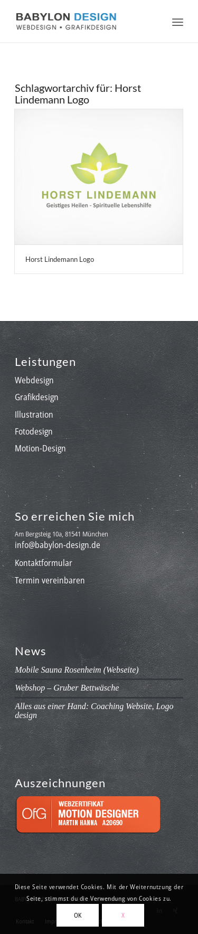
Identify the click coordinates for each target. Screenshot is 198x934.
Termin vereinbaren (50, 580)
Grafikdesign (37, 397)
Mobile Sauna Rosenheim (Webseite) (76, 669)
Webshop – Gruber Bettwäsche (67, 687)
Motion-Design (40, 448)
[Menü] (177, 21)
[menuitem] (177, 21)
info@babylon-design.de (57, 545)
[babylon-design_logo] (82, 21)
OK (78, 915)
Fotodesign (34, 431)
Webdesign (34, 380)
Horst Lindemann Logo (59, 259)
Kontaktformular (43, 563)
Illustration (34, 414)
